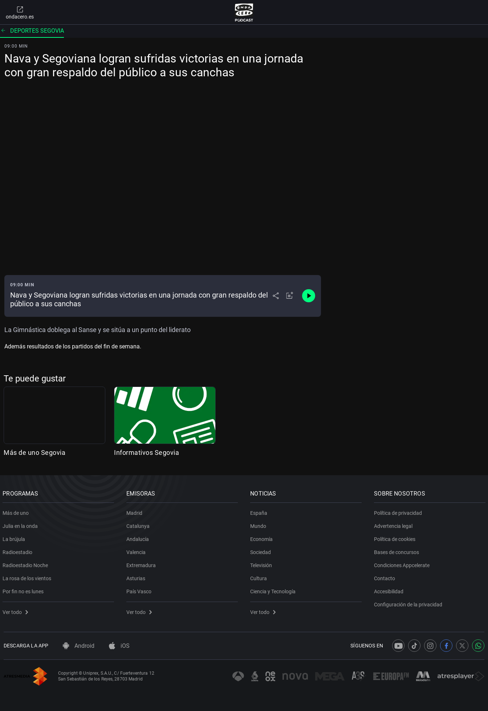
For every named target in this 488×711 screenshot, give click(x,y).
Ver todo (16, 611)
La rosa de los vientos (28, 577)
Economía (262, 538)
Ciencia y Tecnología (274, 590)
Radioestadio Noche (26, 564)
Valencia (137, 551)
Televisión (262, 564)
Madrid (135, 511)
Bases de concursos (397, 551)
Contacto (385, 577)
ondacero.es (20, 12)
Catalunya (139, 525)
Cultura (259, 577)
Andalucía (138, 538)
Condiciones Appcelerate (403, 564)
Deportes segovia (32, 30)
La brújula (15, 538)
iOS (119, 645)
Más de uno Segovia (34, 452)
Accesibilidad (389, 590)
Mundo (259, 525)
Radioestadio (18, 551)
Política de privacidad (399, 511)
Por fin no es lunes (24, 590)
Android (78, 645)
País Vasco (139, 590)
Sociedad (261, 551)
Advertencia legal (394, 525)
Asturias (136, 577)
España (259, 511)
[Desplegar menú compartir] (275, 295)
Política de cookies (395, 538)
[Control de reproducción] (308, 295)
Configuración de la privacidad (409, 603)
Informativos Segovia (146, 452)
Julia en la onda (21, 525)
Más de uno (17, 511)
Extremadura (142, 564)
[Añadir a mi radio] (289, 295)
